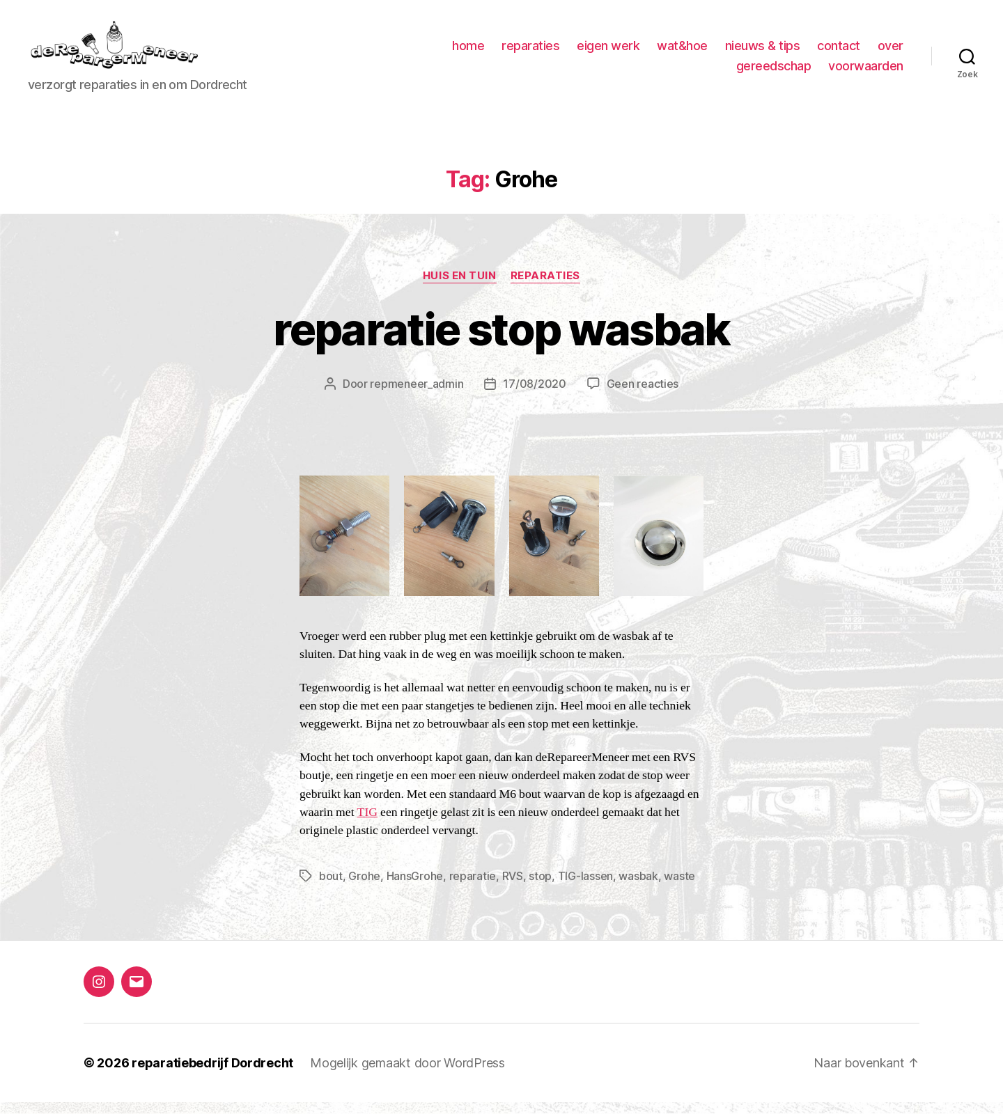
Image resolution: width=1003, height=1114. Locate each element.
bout (331, 888)
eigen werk (608, 51)
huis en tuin (460, 287)
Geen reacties (643, 395)
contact (838, 51)
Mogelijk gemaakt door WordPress (407, 1074)
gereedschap (773, 71)
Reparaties (546, 287)
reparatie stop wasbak (501, 340)
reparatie (473, 888)
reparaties (530, 51)
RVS (512, 888)
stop (540, 888)
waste (679, 888)
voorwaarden (865, 71)
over (890, 51)
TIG (367, 823)
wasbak (638, 888)
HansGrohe (415, 888)
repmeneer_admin (416, 395)
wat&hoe (682, 51)
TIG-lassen (585, 888)
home (468, 51)
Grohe (364, 888)
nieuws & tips (762, 51)
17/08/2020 (534, 395)
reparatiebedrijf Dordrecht (212, 1074)
